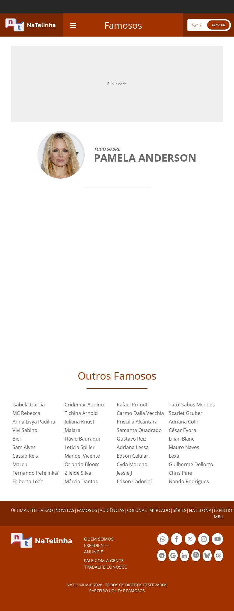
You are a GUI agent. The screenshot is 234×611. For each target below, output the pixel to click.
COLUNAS (137, 510)
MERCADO (159, 510)
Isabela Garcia (28, 404)
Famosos (123, 25)
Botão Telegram (161, 556)
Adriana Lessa (133, 447)
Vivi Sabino (24, 430)
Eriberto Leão (28, 481)
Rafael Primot (132, 404)
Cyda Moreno (132, 464)
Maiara (72, 430)
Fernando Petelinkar (35, 473)
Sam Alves (24, 447)
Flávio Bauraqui (82, 438)
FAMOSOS (87, 510)
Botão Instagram (203, 540)
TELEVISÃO (42, 510)
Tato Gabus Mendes (192, 404)
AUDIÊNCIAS (112, 510)
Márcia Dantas (81, 481)
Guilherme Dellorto (191, 464)
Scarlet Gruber (186, 413)
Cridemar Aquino (84, 404)
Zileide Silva (78, 473)
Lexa (174, 455)
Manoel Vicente (82, 455)
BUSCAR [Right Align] (218, 25)
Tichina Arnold (81, 413)
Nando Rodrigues (189, 481)
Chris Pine (180, 473)
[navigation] (73, 25)
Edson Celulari (133, 455)
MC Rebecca (26, 413)
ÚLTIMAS (20, 510)
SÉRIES (179, 510)
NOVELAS (64, 510)
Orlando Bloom (82, 464)
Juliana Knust (79, 421)
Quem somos (99, 539)
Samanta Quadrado (139, 430)
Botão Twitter (190, 540)
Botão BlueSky (207, 556)
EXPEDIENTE (96, 545)
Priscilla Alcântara (137, 421)
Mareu (19, 464)
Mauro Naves (184, 447)
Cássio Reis (25, 455)
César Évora (182, 430)
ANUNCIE (93, 552)
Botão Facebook (176, 540)
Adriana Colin (184, 421)
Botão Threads (218, 556)
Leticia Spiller (80, 447)
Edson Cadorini (134, 481)
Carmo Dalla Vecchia (140, 413)
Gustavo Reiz (132, 438)
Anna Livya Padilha (33, 421)
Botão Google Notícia (172, 556)
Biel (16, 438)
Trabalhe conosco (106, 567)
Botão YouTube (217, 540)
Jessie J (124, 473)
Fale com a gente (104, 560)
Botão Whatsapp (162, 540)
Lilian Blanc (181, 438)
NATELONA (200, 510)
